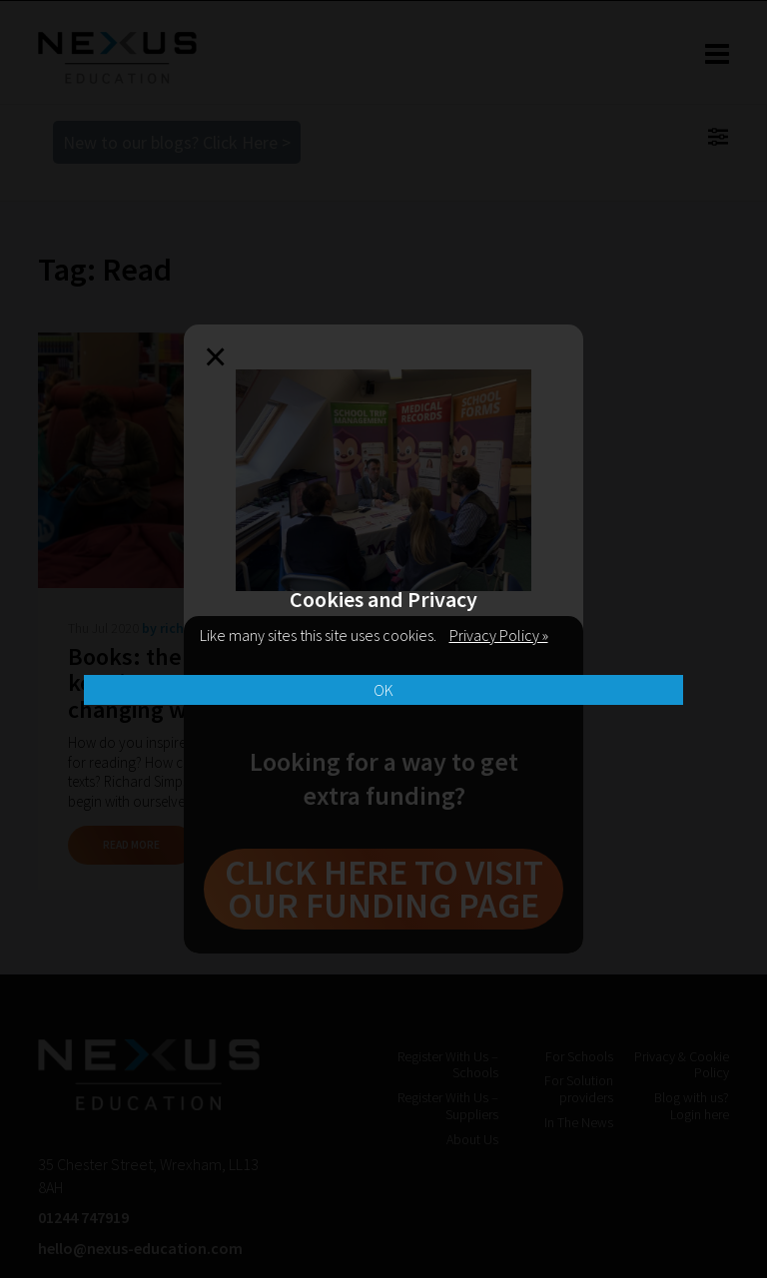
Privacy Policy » (498, 635)
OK (383, 690)
